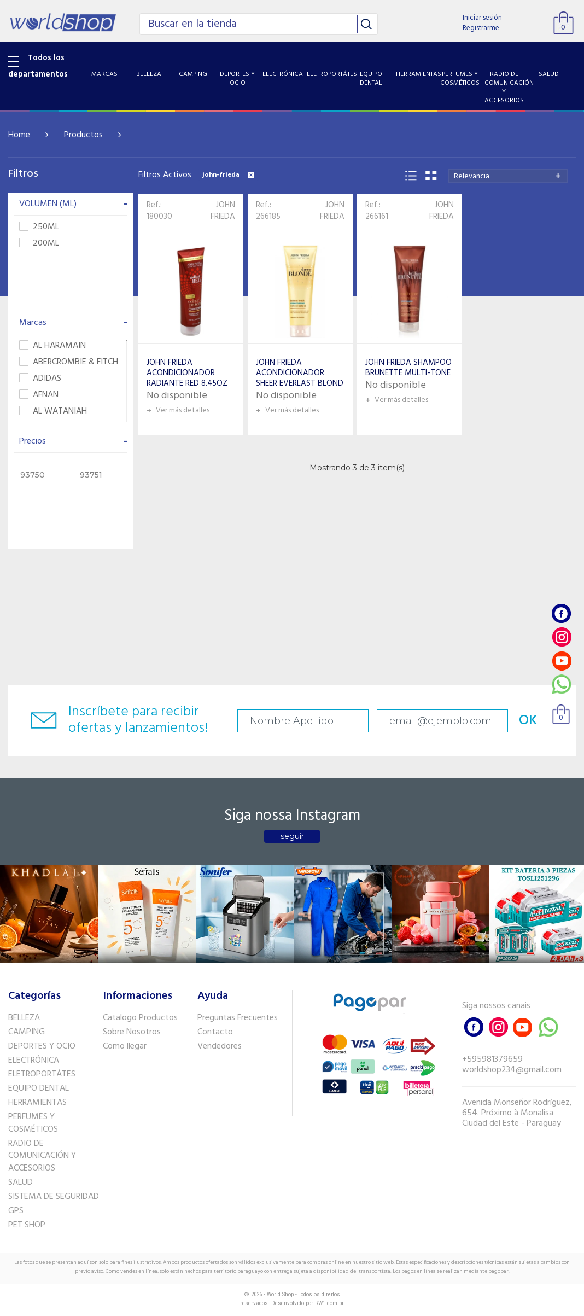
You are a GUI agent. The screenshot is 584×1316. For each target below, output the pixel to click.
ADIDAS (40, 379)
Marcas (73, 323)
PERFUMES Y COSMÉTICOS (33, 1123)
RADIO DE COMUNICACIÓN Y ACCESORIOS (42, 1156)
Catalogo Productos (140, 1018)
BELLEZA (24, 1018)
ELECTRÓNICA (33, 1060)
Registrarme (481, 28)
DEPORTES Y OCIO (41, 1046)
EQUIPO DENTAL (38, 1088)
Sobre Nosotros (132, 1032)
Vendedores (219, 1046)
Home (19, 135)
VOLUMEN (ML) (73, 204)
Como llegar (125, 1046)
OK (528, 720)
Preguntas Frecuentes (237, 1018)
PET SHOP (26, 1225)
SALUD (20, 1182)
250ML (39, 227)
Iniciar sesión (482, 18)
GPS (16, 1211)
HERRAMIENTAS (37, 1103)
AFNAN (39, 395)
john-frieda (228, 175)
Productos (83, 135)
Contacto (215, 1032)
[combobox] (508, 176)
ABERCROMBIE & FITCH (68, 362)
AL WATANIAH (53, 411)
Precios (73, 441)
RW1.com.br (329, 1303)
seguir (292, 836)
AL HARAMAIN (52, 346)
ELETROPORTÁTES (41, 1074)
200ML (39, 243)
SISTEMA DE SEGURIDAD (53, 1197)
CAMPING (26, 1032)
